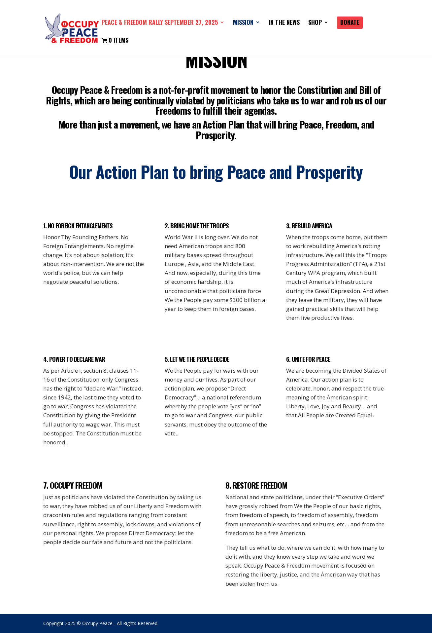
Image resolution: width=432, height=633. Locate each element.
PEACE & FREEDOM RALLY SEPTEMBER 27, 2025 (160, 23)
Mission (243, 23)
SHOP (315, 23)
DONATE (349, 23)
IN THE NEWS (284, 23)
